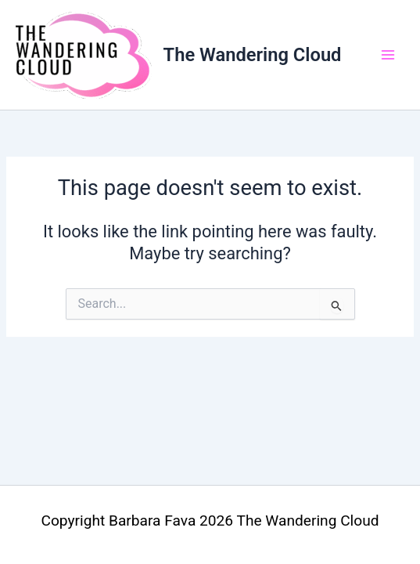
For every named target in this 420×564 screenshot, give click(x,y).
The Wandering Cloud (252, 55)
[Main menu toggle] (388, 54)
